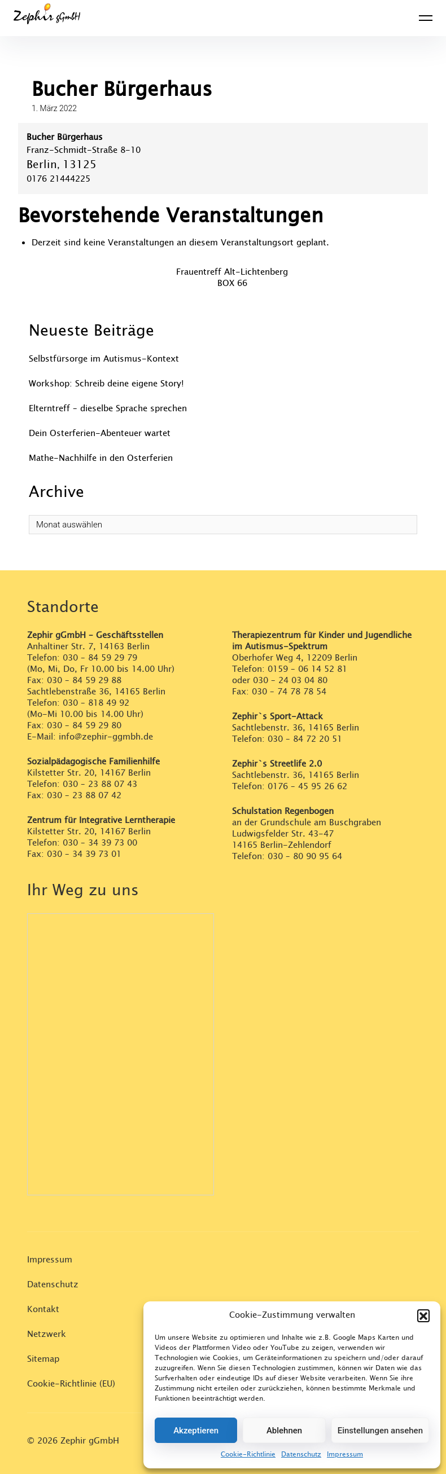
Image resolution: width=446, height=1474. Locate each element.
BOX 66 (232, 283)
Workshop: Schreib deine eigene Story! (106, 383)
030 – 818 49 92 (96, 703)
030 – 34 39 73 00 (100, 843)
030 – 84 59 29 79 (100, 658)
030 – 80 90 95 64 (305, 856)
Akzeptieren (195, 1430)
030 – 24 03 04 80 (291, 680)
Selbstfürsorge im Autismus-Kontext (104, 359)
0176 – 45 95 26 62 (307, 786)
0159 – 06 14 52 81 (307, 669)
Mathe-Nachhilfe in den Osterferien (101, 458)
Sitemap (43, 1359)
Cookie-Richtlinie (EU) (71, 1384)
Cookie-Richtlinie (248, 1454)
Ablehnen (284, 1430)
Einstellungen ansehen (380, 1430)
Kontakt (43, 1309)
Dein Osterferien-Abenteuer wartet (99, 433)
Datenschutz (301, 1454)
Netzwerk (46, 1334)
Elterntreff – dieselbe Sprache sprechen (108, 408)
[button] (423, 1315)
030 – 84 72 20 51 (305, 739)
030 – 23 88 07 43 (100, 784)
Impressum (345, 1454)
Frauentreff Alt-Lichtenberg (232, 272)
